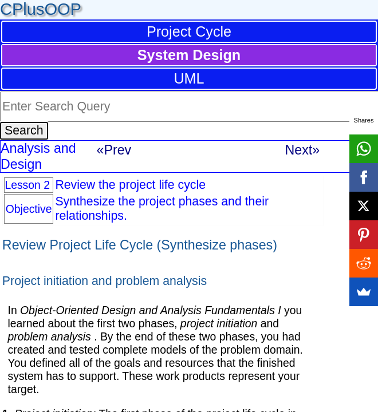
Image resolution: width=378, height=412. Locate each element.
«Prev (114, 149)
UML (189, 78)
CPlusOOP (40, 9)
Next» (302, 149)
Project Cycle (189, 31)
